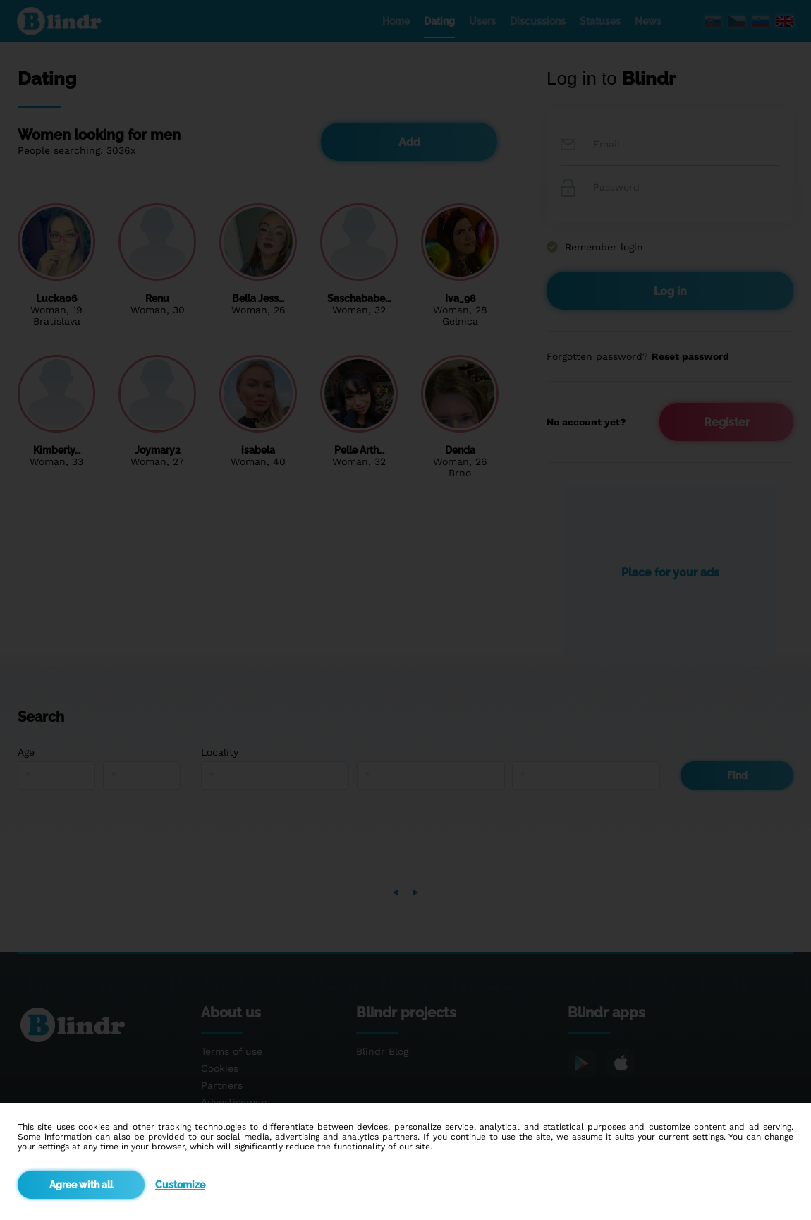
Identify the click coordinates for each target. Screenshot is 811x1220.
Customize (180, 1184)
